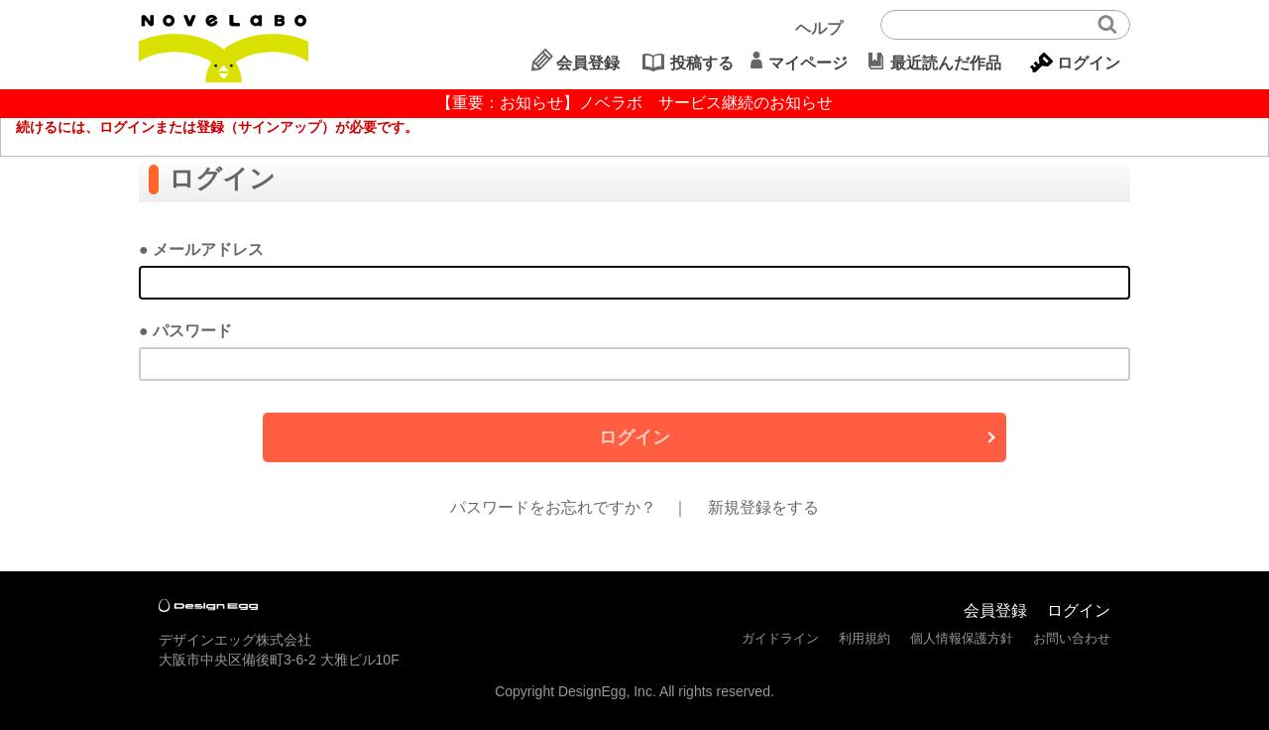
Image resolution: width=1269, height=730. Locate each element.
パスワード (192, 330)
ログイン (1088, 63)
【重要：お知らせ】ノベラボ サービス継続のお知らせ (634, 102)
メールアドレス (208, 249)
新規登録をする (763, 507)
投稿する (702, 63)
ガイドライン (780, 638)
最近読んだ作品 (945, 63)
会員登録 (588, 63)
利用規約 (864, 638)
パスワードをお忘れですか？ (553, 507)
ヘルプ (819, 28)
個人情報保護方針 (961, 638)
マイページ (808, 63)
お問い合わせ (1071, 638)
